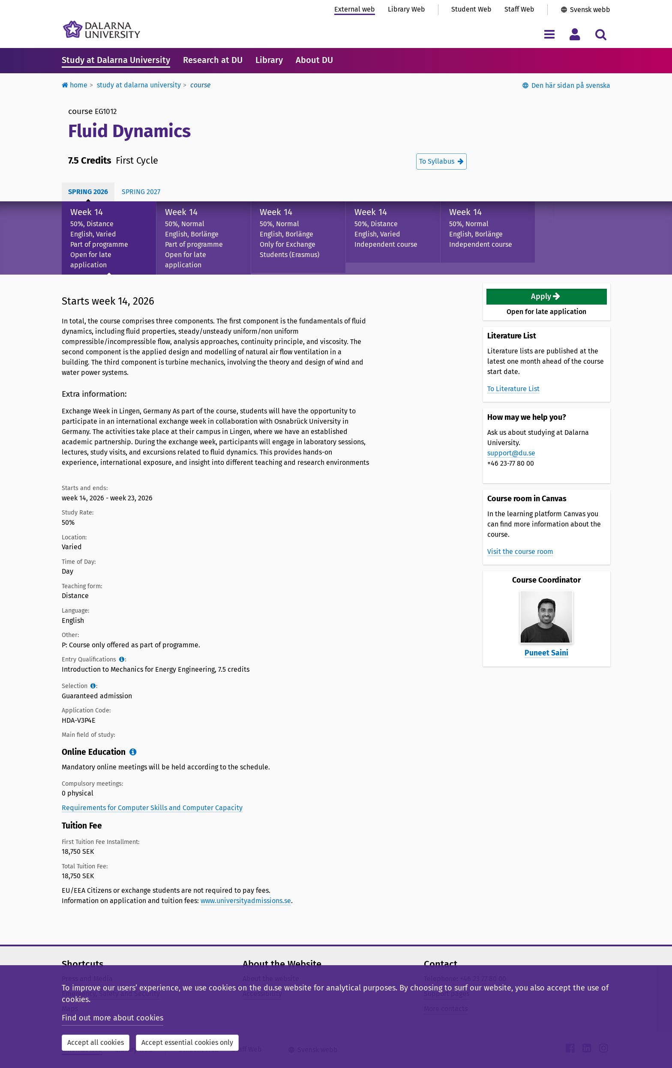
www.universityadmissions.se (246, 901)
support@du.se (511, 453)
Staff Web (519, 9)
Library (269, 60)
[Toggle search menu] (600, 34)
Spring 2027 (141, 192)
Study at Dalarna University (116, 60)
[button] (546, 297)
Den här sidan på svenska (570, 85)
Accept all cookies (95, 1042)
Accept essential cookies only (187, 1042)
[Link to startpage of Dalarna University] (101, 29)
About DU (314, 60)
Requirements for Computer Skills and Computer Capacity (152, 808)
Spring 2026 (88, 192)
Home (74, 85)
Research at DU (213, 60)
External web (354, 9)
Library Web (406, 9)
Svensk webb (590, 10)
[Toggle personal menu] (575, 34)
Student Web (471, 9)
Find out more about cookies (112, 1018)
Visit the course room (520, 551)
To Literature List (513, 389)
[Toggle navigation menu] (549, 34)
